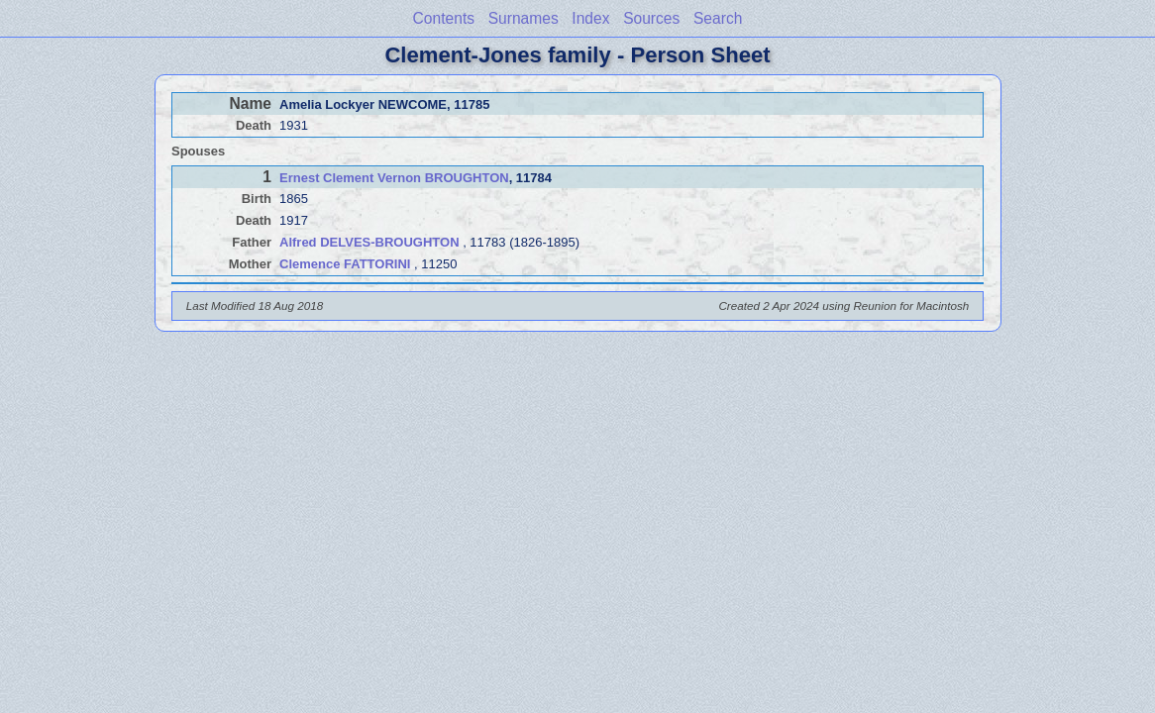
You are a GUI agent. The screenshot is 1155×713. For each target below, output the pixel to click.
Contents (443, 18)
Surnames (523, 18)
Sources (651, 18)
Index (590, 18)
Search (717, 18)
